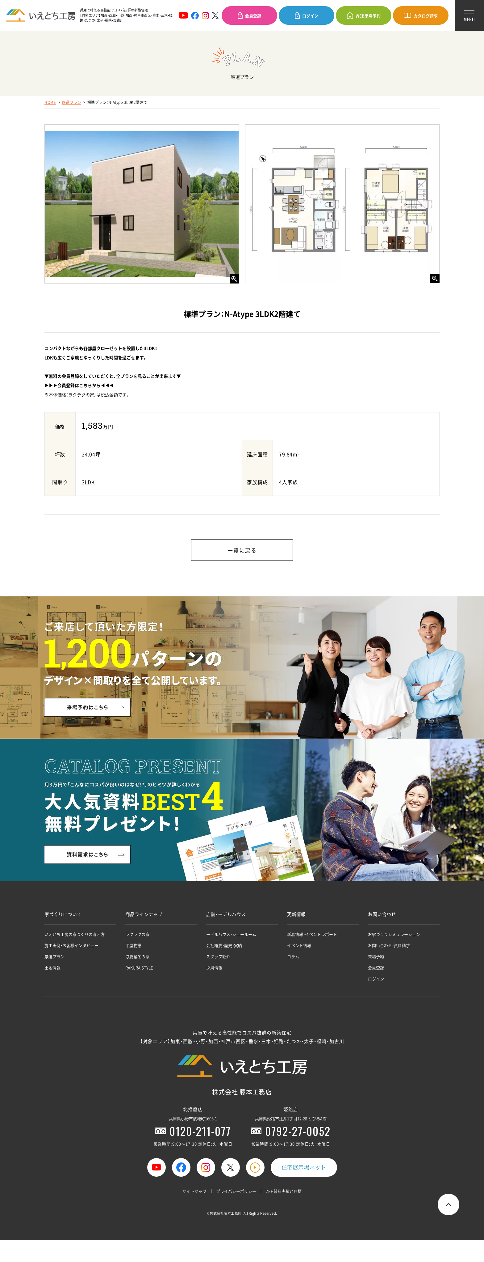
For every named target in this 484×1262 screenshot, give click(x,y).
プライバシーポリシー (236, 1191)
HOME (50, 102)
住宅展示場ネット (304, 1167)
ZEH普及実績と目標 (284, 1191)
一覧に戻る (242, 550)
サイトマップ (194, 1191)
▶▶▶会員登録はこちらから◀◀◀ (79, 385)
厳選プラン (71, 102)
